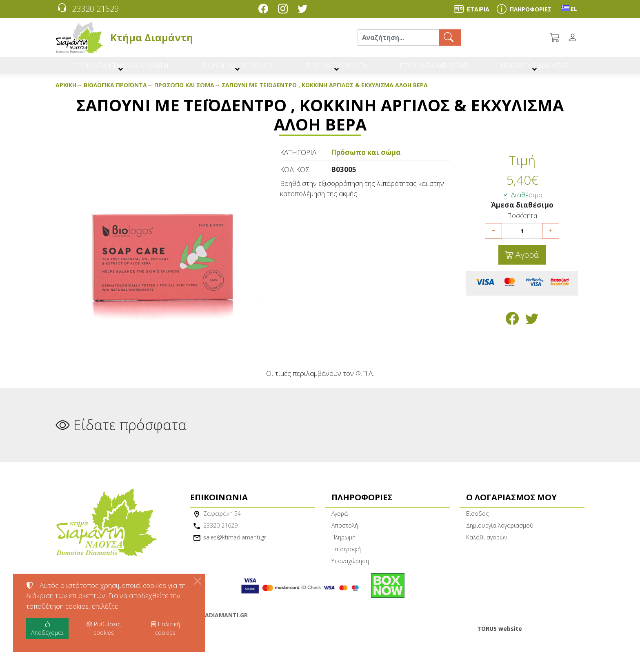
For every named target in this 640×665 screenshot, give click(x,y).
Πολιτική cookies (165, 628)
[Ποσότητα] (522, 237)
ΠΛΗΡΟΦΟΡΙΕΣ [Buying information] (530, 9)
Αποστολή (344, 531)
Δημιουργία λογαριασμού (499, 531)
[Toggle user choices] (574, 37)
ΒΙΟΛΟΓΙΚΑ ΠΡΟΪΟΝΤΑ (237, 68)
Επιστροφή (346, 555)
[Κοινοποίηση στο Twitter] (531, 326)
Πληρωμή (343, 543)
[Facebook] (264, 9)
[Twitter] (304, 9)
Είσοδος (477, 519)
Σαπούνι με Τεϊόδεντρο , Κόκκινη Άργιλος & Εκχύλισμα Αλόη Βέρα (325, 91)
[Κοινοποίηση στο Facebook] (512, 326)
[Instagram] (284, 9)
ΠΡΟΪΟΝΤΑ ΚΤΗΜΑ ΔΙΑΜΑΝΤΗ (121, 68)
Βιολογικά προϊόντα (115, 91)
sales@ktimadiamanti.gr (234, 543)
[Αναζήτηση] (398, 37)
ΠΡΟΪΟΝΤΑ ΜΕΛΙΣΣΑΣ (432, 68)
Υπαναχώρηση (350, 566)
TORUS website (499, 634)
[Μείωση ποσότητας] (493, 237)
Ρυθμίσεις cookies (84, 654)
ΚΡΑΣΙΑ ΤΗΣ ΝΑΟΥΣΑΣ (533, 68)
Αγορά (526, 260)
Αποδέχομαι (47, 628)
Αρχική (66, 91)
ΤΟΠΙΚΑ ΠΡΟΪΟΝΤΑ (335, 68)
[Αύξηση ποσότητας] (550, 237)
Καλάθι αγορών (486, 543)
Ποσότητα (522, 221)
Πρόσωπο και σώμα (184, 91)
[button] (555, 37)
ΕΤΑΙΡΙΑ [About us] (478, 9)
